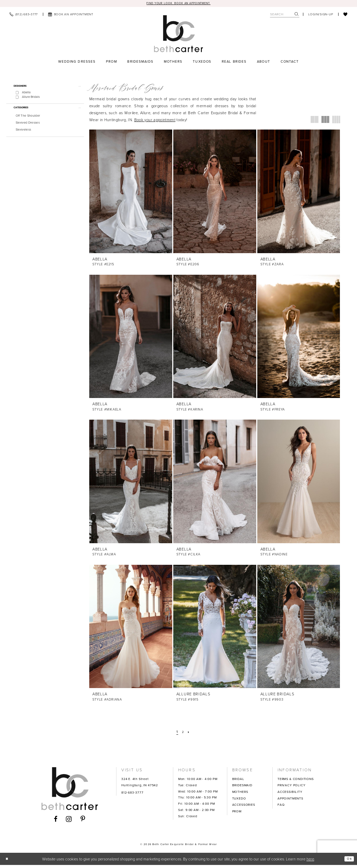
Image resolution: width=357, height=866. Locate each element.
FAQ (281, 805)
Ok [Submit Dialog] (348, 859)
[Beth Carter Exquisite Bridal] (178, 34)
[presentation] (130, 192)
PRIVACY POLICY (291, 786)
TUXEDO (239, 799)
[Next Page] (190, 733)
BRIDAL (238, 779)
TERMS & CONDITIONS (296, 779)
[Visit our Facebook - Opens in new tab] (56, 820)
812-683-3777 (132, 793)
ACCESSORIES (243, 805)
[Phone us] (23, 15)
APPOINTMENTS (290, 799)
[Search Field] (284, 15)
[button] (321, 15)
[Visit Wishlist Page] (345, 15)
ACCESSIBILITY (290, 792)
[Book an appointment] (71, 15)
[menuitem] (23, 15)
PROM (237, 812)
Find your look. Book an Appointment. (178, 3)
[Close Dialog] (8, 859)
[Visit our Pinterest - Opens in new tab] (83, 820)
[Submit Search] (296, 15)
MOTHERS (240, 792)
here (310, 860)
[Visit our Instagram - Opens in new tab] (69, 820)
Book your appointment (154, 121)
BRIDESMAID (242, 786)
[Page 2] (183, 733)
